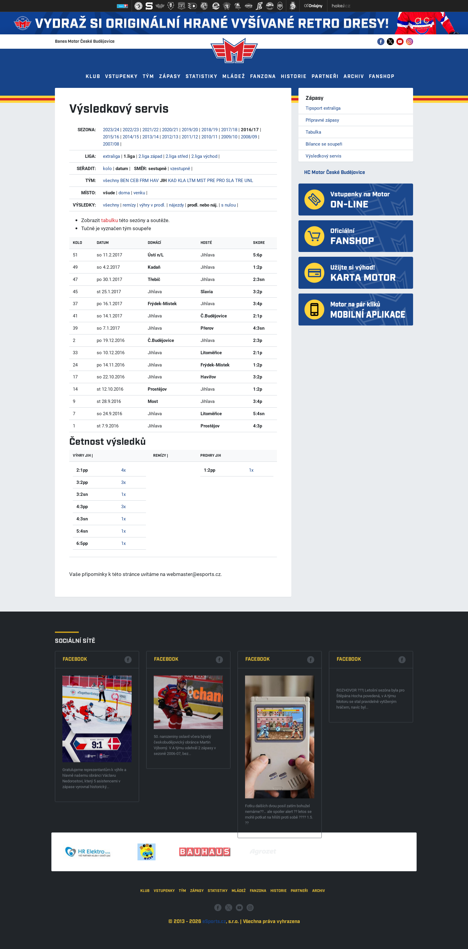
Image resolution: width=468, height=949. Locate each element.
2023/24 (111, 129)
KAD (172, 180)
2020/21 (170, 129)
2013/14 (150, 137)
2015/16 (111, 137)
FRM (144, 180)
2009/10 (229, 137)
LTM (191, 180)
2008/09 (249, 137)
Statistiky (202, 77)
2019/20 (190, 129)
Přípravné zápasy (322, 120)
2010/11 (209, 137)
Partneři (325, 77)
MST (201, 180)
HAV (154, 180)
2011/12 (190, 137)
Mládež (233, 77)
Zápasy (170, 77)
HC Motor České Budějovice (334, 172)
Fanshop (382, 77)
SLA (230, 180)
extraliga (111, 156)
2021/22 (150, 129)
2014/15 (131, 137)
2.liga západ (150, 156)
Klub (93, 77)
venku (139, 192)
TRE (239, 180)
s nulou (228, 205)
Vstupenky (121, 77)
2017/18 (229, 129)
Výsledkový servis (323, 156)
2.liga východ (204, 156)
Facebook (75, 820)
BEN (124, 180)
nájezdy (176, 205)
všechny (111, 180)
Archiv (354, 77)
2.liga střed (177, 156)
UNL (248, 180)
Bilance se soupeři (324, 144)
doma (124, 192)
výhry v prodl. (152, 205)
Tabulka (313, 132)
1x (123, 494)
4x (123, 470)
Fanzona (263, 77)
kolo (107, 168)
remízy (129, 205)
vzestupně (180, 168)
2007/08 (111, 144)
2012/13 (170, 137)
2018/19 (209, 129)
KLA (182, 180)
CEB (134, 180)
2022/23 (131, 129)
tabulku (109, 220)
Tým (148, 77)
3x (123, 482)
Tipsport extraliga (323, 108)
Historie (294, 77)
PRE (211, 180)
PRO (220, 180)
